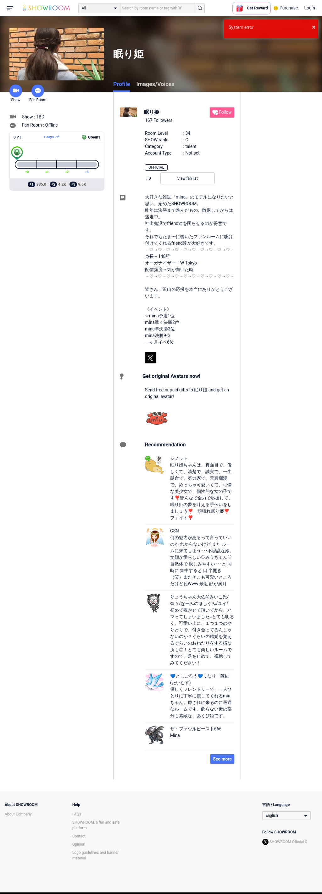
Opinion (78, 844)
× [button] (313, 27)
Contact (79, 836)
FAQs (76, 814)
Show (15, 93)
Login (309, 7)
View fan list (187, 178)
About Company (18, 814)
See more (222, 758)
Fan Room (37, 93)
